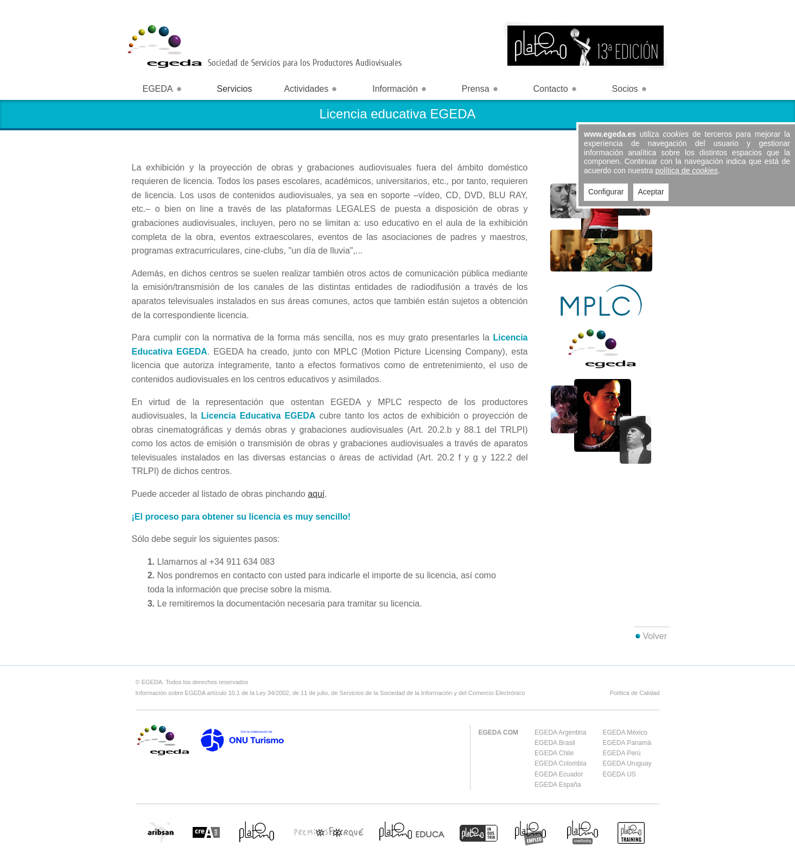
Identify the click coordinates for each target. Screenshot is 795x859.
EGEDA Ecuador (559, 774)
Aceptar (651, 191)
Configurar (606, 191)
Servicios (234, 88)
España (607, 7)
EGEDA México (624, 732)
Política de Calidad (635, 693)
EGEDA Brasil (555, 743)
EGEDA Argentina (560, 732)
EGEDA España (558, 784)
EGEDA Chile (554, 753)
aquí (316, 493)
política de (687, 170)
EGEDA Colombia (560, 763)
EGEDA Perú (621, 753)
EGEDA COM (499, 732)
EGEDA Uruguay (626, 763)
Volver (655, 636)
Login (654, 7)
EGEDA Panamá (626, 743)
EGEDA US (618, 774)
